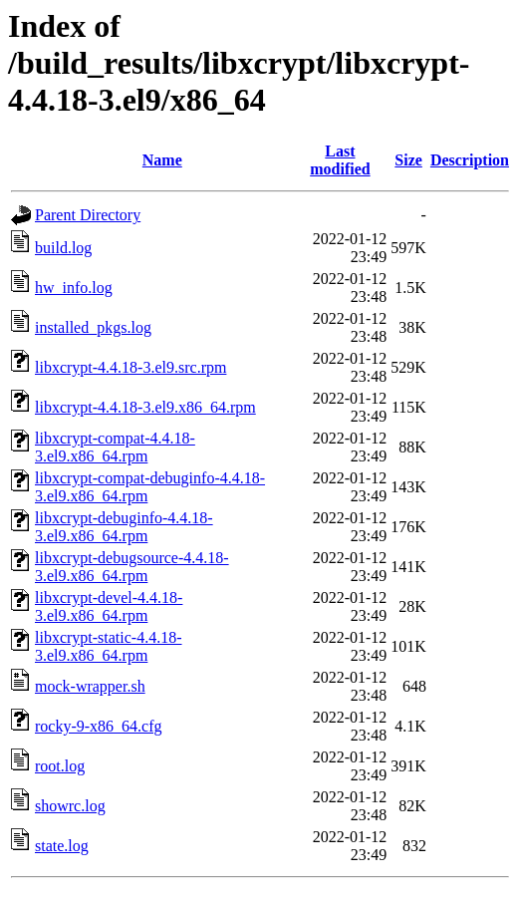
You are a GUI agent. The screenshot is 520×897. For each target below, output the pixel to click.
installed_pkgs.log (93, 327)
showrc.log (70, 805)
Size (408, 159)
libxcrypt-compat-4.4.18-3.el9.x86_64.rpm (115, 447)
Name (162, 159)
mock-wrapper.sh (90, 686)
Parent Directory (87, 214)
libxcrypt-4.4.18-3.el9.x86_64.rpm (145, 407)
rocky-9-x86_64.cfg (98, 726)
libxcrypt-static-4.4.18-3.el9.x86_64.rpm (108, 646)
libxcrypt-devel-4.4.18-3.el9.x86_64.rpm (108, 606)
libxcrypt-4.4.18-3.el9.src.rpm (130, 367)
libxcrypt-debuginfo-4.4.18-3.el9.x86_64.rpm (124, 526)
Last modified (340, 160)
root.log (60, 765)
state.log (62, 845)
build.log (63, 247)
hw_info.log (74, 287)
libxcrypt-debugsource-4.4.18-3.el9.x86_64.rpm (132, 566)
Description (469, 159)
